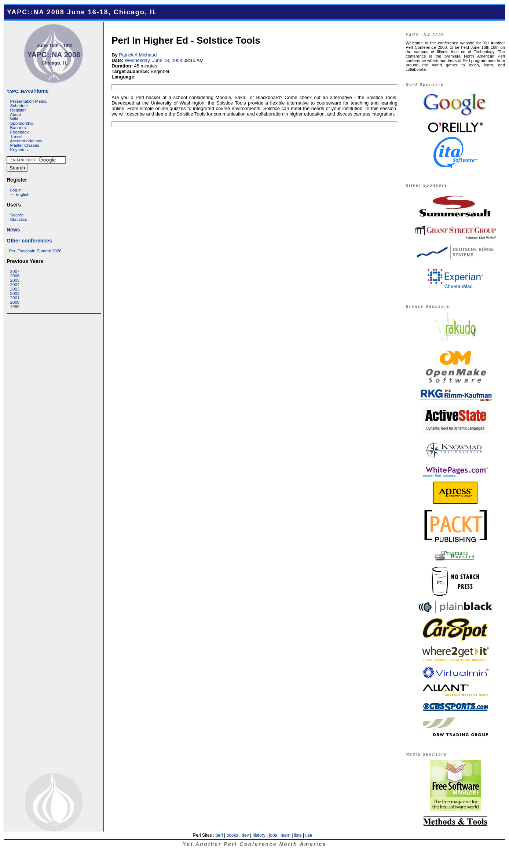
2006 (15, 276)
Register (18, 110)
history (258, 835)
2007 (15, 271)
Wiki (14, 119)
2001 (15, 298)
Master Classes (24, 145)
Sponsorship (22, 123)
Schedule (19, 105)
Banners (18, 127)
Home (27, 91)
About (15, 114)
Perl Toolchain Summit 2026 (35, 251)
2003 (15, 289)
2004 (15, 284)
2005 (15, 280)
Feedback (19, 132)
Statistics (18, 219)
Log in (16, 190)
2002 (15, 293)
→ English (19, 194)
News (13, 230)
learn (285, 835)
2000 (15, 302)
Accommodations (26, 141)
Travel (16, 136)
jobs (273, 835)
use (308, 835)
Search (17, 215)
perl (219, 835)
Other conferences (29, 241)
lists (298, 835)
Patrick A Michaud (138, 55)
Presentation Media (28, 101)
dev (245, 835)
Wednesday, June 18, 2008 (153, 60)
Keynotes (19, 149)
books (232, 835)
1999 (15, 306)
